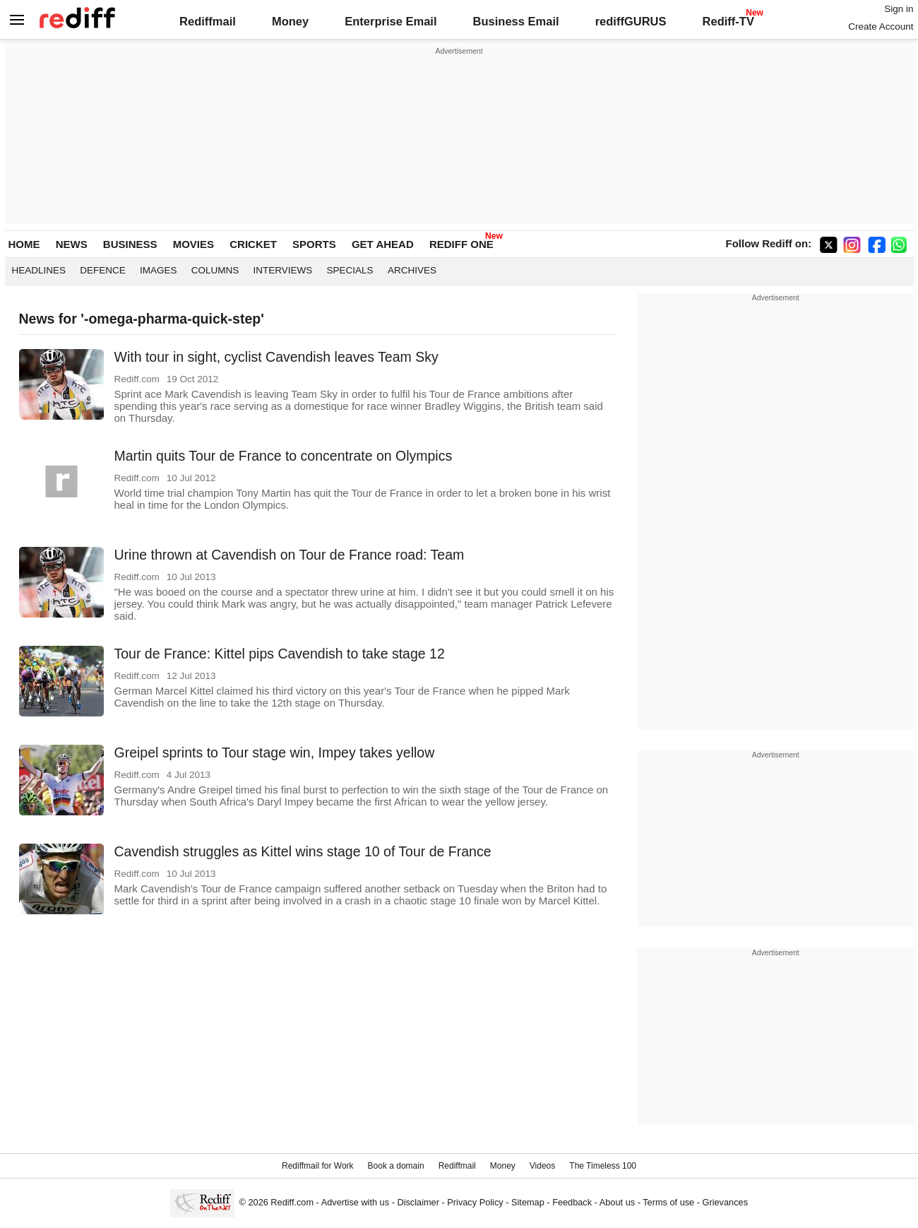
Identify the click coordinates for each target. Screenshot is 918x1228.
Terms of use (668, 1202)
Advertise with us (355, 1202)
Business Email (516, 21)
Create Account (880, 26)
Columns (215, 270)
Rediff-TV (728, 21)
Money (290, 21)
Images (158, 270)
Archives (412, 270)
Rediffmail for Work (318, 1166)
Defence (103, 270)
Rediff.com (292, 1202)
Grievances (726, 1202)
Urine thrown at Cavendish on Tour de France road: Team (289, 554)
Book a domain (396, 1166)
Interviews (283, 270)
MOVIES (193, 244)
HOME (24, 244)
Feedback (572, 1202)
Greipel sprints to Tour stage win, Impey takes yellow (274, 752)
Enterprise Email (390, 21)
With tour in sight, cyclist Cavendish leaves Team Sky (276, 357)
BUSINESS (130, 244)
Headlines (39, 270)
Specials (350, 270)
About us (617, 1202)
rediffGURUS (631, 21)
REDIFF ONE (461, 244)
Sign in (898, 9)
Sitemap (527, 1202)
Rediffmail (207, 21)
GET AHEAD (383, 244)
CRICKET (253, 244)
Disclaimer (418, 1202)
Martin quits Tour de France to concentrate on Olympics (283, 456)
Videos (542, 1166)
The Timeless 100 (602, 1166)
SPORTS (314, 244)
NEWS (72, 244)
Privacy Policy (475, 1202)
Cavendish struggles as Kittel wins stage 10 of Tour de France (302, 851)
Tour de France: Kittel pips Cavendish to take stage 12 (279, 653)
